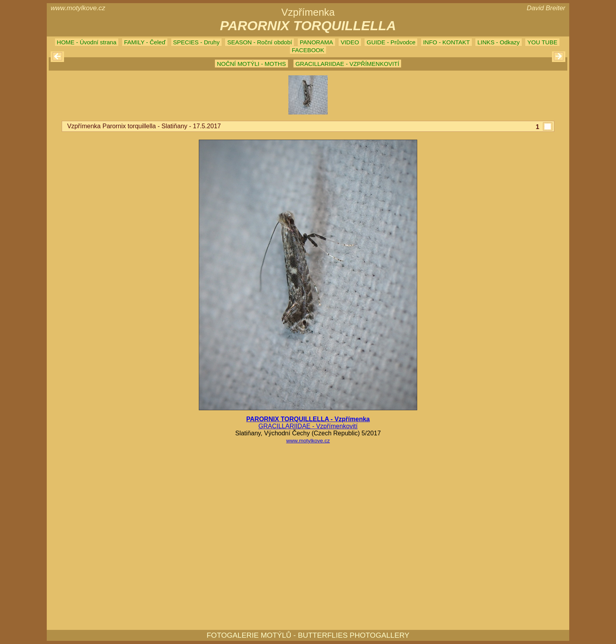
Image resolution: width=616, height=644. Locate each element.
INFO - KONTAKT (446, 42)
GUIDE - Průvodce (391, 42)
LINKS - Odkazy (498, 42)
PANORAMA (316, 42)
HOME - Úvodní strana (87, 42)
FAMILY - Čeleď (144, 42)
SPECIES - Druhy (196, 42)
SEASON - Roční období (259, 42)
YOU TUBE (542, 42)
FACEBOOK (308, 50)
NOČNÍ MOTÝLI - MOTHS (251, 63)
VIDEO (350, 42)
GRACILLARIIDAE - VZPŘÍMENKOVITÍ (347, 63)
